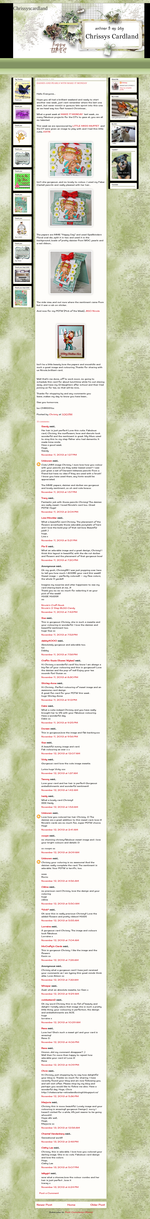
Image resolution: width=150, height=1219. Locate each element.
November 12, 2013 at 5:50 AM (60, 903)
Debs (44, 706)
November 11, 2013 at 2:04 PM (59, 512)
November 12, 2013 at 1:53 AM (59, 807)
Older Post (97, 1204)
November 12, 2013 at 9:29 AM (60, 993)
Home (71, 1204)
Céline (45, 887)
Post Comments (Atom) (79, 1212)
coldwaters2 (48, 1000)
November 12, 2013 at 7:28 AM (60, 960)
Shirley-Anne (48, 683)
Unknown (46, 460)
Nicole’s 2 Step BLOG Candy (58, 608)
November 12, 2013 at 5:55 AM (60, 920)
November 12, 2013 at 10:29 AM (60, 1022)
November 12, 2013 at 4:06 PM (60, 1042)
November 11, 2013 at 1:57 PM (59, 492)
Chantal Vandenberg (52, 1133)
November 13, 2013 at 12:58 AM (60, 1127)
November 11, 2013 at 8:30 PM (59, 677)
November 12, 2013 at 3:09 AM (60, 852)
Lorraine (46, 926)
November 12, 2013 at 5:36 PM (60, 1096)
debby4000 (49, 640)
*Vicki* (45, 909)
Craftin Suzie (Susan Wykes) (57, 660)
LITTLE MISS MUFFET (86, 126)
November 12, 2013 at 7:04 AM (60, 940)
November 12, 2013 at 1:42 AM (59, 790)
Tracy (44, 498)
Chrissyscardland (30, 8)
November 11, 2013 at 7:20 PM (59, 560)
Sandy (45, 426)
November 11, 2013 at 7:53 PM (59, 634)
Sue (43, 618)
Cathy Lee (47, 1147)
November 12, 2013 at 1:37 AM (59, 773)
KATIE (47, 131)
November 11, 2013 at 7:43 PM (59, 612)
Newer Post (44, 1204)
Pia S (44, 546)
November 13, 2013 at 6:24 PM (60, 1187)
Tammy (45, 779)
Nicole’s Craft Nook (52, 605)
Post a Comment (49, 1193)
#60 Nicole (93, 311)
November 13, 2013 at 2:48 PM (59, 1141)
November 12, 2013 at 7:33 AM (59, 980)
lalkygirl (45, 1173)
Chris (44, 1071)
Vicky (44, 759)
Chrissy (124, 83)
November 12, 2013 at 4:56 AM (60, 881)
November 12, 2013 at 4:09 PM (60, 1065)
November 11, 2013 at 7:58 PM (59, 654)
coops (45, 835)
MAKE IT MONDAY (72, 114)
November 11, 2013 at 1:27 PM (59, 454)
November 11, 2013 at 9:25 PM (59, 722)
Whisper (46, 986)
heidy (44, 796)
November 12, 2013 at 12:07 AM (60, 753)
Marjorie (46, 1102)
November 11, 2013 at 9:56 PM (59, 736)
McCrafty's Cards (51, 946)
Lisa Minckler (49, 518)
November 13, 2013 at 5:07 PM (60, 1167)
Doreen (45, 728)
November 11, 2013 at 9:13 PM (59, 700)
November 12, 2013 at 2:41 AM (59, 829)
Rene (44, 1028)
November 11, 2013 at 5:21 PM (59, 540)
